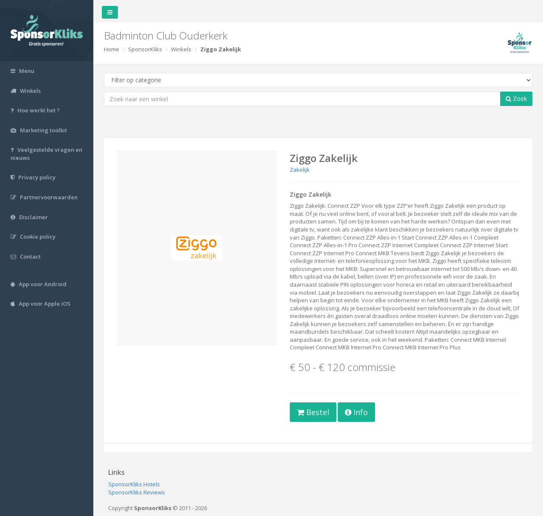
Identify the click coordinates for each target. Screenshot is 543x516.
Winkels (181, 49)
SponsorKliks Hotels (134, 484)
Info (356, 412)
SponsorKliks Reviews (136, 492)
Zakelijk (300, 169)
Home (111, 49)
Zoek (516, 99)
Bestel (313, 412)
